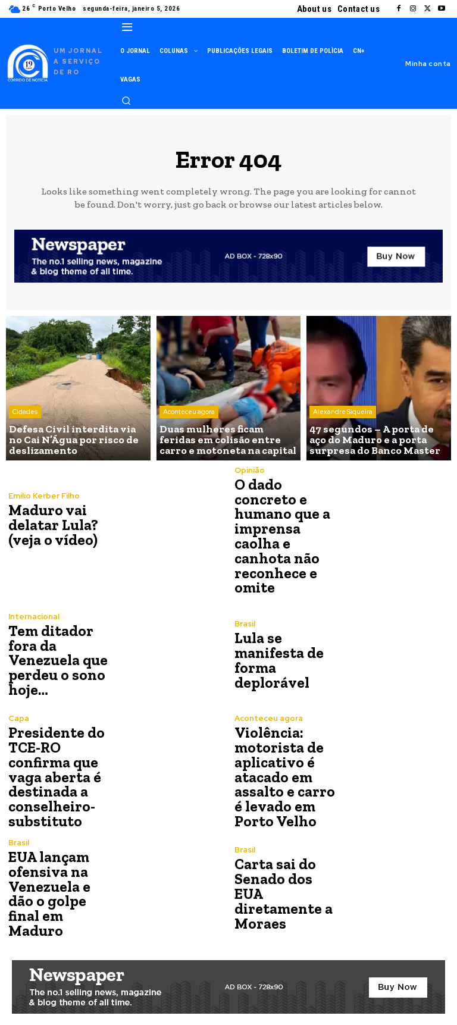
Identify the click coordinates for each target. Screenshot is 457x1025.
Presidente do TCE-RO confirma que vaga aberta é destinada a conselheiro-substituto (54, 771)
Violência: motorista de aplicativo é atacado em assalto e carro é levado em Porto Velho (282, 771)
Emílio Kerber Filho (44, 496)
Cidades (24, 415)
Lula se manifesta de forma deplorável (277, 656)
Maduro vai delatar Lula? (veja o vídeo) (51, 525)
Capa (18, 715)
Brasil (244, 621)
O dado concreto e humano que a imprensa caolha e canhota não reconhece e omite (280, 534)
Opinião (249, 470)
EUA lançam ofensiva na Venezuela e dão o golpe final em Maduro (60, 887)
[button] (126, 100)
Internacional (34, 613)
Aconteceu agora (189, 415)
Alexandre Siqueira (343, 415)
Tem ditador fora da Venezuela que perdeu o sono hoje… (55, 656)
